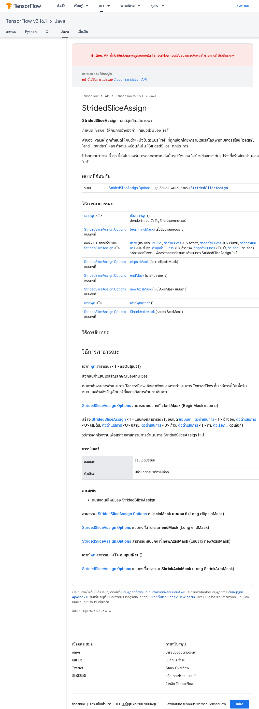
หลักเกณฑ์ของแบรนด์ (180, 676)
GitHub (243, 6)
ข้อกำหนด (78, 704)
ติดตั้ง (61, 6)
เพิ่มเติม (83, 31)
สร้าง (133, 243)
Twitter (77, 668)
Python (31, 31)
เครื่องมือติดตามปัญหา (181, 652)
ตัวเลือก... (234, 248)
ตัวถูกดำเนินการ (210, 243)
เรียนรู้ (78, 6)
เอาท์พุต (89, 216)
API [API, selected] (101, 6)
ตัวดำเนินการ (172, 243)
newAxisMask (141, 289)
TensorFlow (90, 96)
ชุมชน (154, 6)
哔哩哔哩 (79, 676)
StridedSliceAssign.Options (130, 188)
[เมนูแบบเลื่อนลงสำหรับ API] (110, 6)
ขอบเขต (156, 243)
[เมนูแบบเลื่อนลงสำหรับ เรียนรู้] (88, 6)
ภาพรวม (11, 31)
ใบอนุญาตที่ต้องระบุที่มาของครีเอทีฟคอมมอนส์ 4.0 (153, 592)
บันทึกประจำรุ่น (175, 660)
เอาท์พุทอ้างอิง (140, 303)
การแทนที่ (210, 55)
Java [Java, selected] (65, 31)
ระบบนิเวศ (127, 6)
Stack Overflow (177, 668)
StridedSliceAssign (209, 187)
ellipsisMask (139, 262)
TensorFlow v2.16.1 (26, 21)
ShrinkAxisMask (142, 312)
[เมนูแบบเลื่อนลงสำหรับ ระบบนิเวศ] (140, 6)
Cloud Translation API (130, 79)
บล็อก (76, 652)
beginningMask (142, 229)
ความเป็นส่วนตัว (101, 704)
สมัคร (239, 704)
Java (60, 21)
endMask (137, 275)
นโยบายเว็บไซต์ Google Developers (171, 597)
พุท (92, 366)
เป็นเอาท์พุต (138, 216)
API (107, 96)
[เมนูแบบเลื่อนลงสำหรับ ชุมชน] (164, 6)
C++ (48, 31)
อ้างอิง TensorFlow (180, 684)
